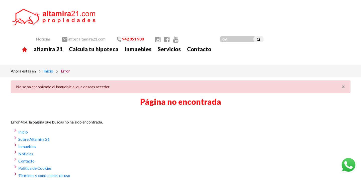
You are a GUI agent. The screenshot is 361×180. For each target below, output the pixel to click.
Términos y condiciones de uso (44, 149)
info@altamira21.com (170, 10)
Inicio (48, 45)
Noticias (130, 10)
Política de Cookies (35, 142)
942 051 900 (217, 10)
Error (65, 45)
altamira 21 (134, 20)
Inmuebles (224, 20)
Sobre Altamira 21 (34, 113)
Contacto (286, 20)
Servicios (255, 20)
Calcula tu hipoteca (180, 20)
